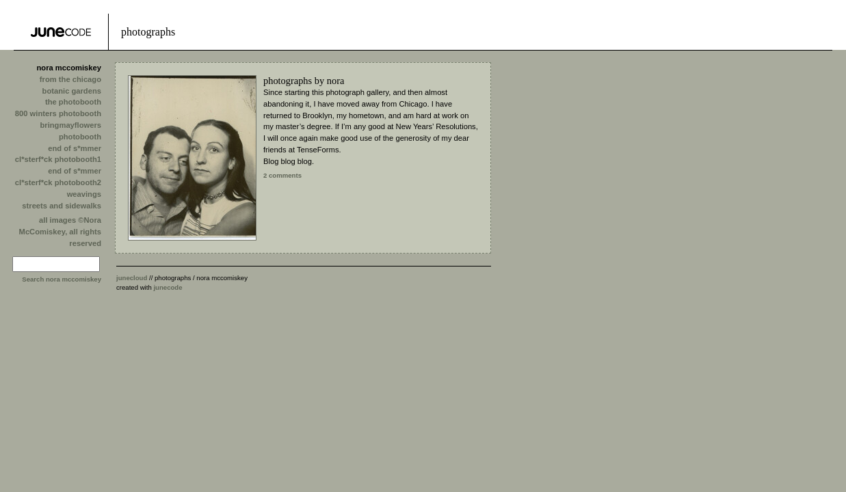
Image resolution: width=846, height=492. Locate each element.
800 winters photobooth (58, 113)
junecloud (131, 278)
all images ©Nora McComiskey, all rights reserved (60, 231)
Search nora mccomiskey (61, 279)
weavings (84, 194)
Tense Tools (61, 32)
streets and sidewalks (61, 206)
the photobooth (73, 102)
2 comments (282, 175)
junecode (167, 287)
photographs (287, 80)
